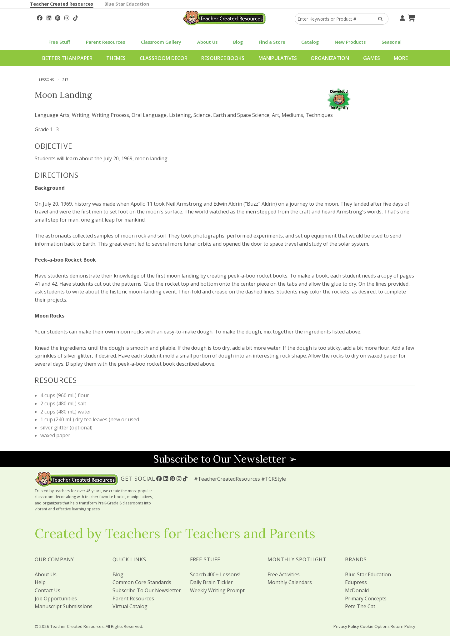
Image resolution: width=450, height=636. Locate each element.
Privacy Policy (346, 626)
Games (371, 58)
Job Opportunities (56, 598)
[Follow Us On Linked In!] (49, 17)
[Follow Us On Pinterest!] (57, 17)
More (401, 58)
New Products (350, 42)
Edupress (356, 582)
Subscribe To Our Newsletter (146, 590)
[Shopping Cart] (410, 17)
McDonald (357, 590)
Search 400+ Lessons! (215, 574)
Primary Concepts (366, 598)
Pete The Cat (360, 606)
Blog (238, 42)
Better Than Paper (67, 58)
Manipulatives (277, 58)
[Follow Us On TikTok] (75, 17)
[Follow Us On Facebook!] (39, 17)
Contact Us (47, 590)
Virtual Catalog (130, 606)
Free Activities (284, 574)
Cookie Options (375, 626)
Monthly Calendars (290, 582)
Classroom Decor (164, 58)
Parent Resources (105, 42)
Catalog (310, 42)
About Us (207, 42)
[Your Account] (401, 17)
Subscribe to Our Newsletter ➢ (225, 459)
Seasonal (392, 42)
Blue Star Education (126, 4)
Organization (330, 58)
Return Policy (403, 626)
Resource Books (222, 58)
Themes (116, 58)
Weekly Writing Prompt (217, 590)
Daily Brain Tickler (211, 582)
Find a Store (272, 42)
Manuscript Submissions (63, 606)
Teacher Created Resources (61, 4)
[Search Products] (378, 19)
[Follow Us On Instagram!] (66, 17)
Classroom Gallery (161, 42)
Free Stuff (59, 42)
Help (40, 582)
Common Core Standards (141, 582)
